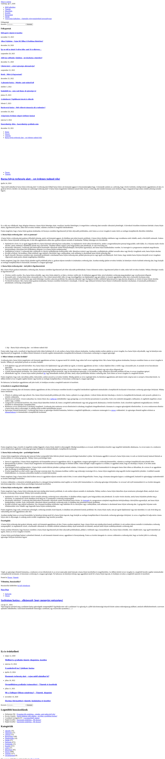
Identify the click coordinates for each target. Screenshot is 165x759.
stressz (113, 410)
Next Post (5, 590)
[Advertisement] (82, 155)
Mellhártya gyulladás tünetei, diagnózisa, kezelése (26, 660)
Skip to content (6, 2)
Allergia (8, 734)
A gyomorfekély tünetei (31, 718)
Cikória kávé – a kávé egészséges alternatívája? (18, 66)
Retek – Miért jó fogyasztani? (11, 74)
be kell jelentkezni (24, 586)
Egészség (8, 594)
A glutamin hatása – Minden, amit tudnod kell (17, 83)
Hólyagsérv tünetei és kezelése (11, 33)
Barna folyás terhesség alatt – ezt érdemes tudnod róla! (30, 178)
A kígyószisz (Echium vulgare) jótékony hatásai (18, 116)
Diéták (7, 17)
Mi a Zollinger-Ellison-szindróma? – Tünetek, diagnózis (28, 693)
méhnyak (54, 399)
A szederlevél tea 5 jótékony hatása (19, 668)
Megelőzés (8, 11)
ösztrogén (86, 500)
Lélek (7, 748)
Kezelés (7, 13)
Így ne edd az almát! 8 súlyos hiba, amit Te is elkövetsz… (21, 49)
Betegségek (9, 15)
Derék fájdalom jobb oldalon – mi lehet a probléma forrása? (37, 716)
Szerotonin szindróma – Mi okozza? (29, 720)
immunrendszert (10, 412)
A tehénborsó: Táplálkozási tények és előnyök (17, 99)
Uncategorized (10, 755)
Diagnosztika (9, 738)
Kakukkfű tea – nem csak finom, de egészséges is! (18, 91)
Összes (7, 172)
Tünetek (8, 9)
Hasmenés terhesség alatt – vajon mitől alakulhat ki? (27, 676)
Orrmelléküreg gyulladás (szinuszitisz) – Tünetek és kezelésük (31, 684)
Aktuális (8, 731)
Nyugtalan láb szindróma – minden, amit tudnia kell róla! (36, 714)
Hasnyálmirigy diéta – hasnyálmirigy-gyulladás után (20, 124)
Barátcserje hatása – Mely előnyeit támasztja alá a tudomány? (23, 107)
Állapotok (8, 733)
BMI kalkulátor (10, 7)
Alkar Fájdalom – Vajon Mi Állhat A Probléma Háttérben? (22, 41)
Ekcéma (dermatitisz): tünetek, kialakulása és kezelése (28, 701)
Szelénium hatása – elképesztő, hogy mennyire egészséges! (32, 600)
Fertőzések (8, 744)
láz (45, 373)
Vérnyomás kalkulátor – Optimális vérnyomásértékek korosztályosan (28, 19)
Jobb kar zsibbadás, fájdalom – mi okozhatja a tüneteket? (21, 58)
